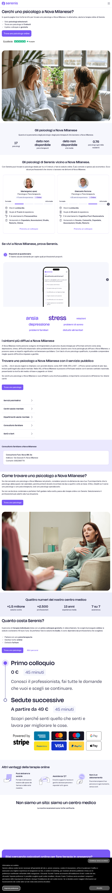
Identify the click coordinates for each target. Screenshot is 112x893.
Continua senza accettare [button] (99, 861)
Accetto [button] (99, 888)
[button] (108, 3)
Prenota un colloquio (29, 229)
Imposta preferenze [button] (11, 888)
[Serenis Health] (10, 4)
